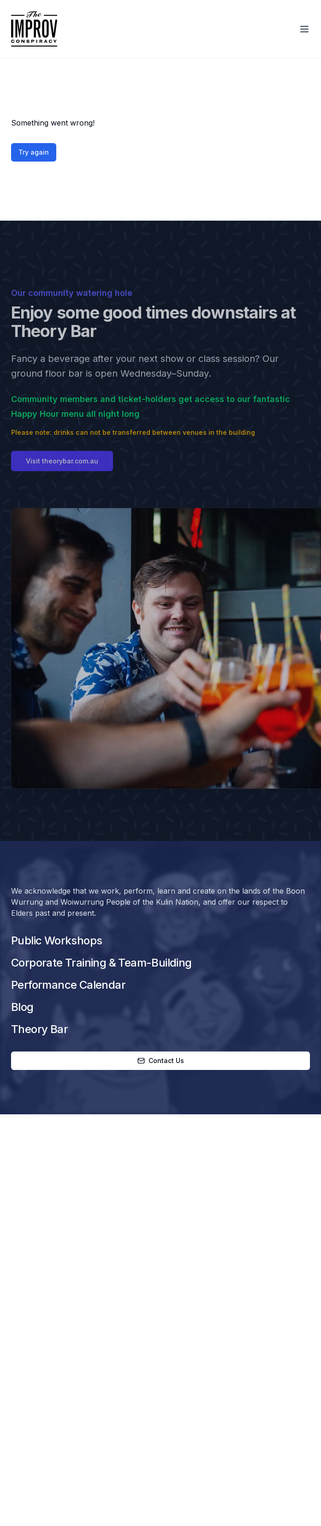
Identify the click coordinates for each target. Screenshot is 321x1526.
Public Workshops (56, 940)
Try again (33, 152)
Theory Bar (39, 1029)
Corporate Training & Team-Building (101, 962)
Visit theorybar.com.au (62, 465)
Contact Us (160, 1060)
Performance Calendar (68, 984)
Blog (22, 1007)
